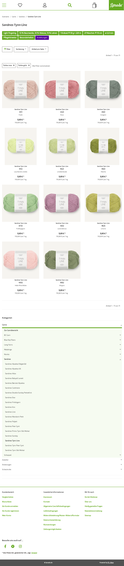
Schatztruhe (6, 469)
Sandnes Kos (10, 407)
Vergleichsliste (7, 497)
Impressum (47, 497)
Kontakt (46, 502)
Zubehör (5, 460)
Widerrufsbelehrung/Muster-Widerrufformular (61, 515)
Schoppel (7, 455)
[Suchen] (70, 5)
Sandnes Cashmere (12, 388)
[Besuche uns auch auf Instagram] (20, 547)
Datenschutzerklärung (51, 520)
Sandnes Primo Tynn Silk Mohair (17, 431)
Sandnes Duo (10, 398)
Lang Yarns (8, 345)
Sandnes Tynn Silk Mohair (15, 450)
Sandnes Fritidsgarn (12, 402)
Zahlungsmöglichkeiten (52, 529)
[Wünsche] (20, 5)
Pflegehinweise (9, 38)
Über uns (88, 502)
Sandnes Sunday (11, 436)
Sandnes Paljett (11, 421)
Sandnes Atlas (10, 374)
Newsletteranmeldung (93, 511)
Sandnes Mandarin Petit (14, 417)
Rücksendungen (49, 525)
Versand (34, 553)
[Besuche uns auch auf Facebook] (5, 547)
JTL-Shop (111, 563)
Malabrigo (8, 350)
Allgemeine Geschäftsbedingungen (56, 506)
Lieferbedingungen (50, 511)
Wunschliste (6, 502)
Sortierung (20, 49)
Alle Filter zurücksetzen (41, 66)
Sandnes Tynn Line (12, 441)
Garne (4, 325)
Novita (6, 354)
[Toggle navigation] (4, 5)
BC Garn (7, 335)
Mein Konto (6, 515)
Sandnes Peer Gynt (12, 426)
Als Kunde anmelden (10, 506)
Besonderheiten (26, 38)
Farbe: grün (24, 65)
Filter (7, 49)
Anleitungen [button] (42, 38)
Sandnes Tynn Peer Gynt (14, 445)
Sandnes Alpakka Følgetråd (15, 364)
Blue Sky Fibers (10, 340)
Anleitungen (6, 465)
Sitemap (88, 515)
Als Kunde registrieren (10, 511)
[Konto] (45, 5)
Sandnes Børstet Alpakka (14, 383)
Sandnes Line (10, 412)
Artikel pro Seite (38, 49)
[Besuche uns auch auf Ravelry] (13, 547)
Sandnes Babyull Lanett (14, 378)
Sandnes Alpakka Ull (13, 369)
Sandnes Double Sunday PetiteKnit (18, 393)
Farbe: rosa (8, 65)
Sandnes (7, 359)
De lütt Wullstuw (91, 497)
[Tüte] (94, 5)
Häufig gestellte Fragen (93, 506)
